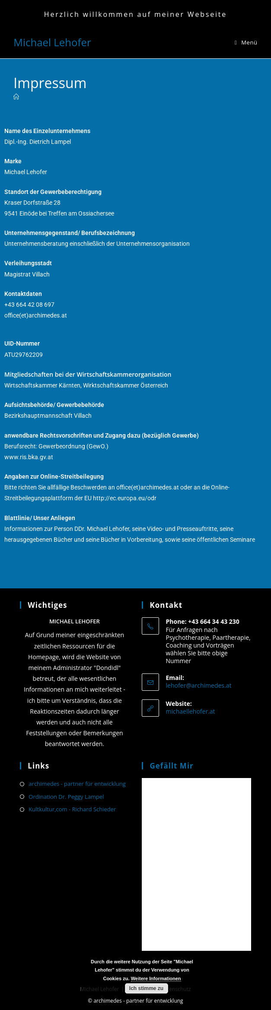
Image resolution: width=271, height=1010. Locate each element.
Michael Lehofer (52, 42)
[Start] (16, 97)
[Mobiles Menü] (246, 42)
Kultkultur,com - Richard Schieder (72, 809)
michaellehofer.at (190, 711)
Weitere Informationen (156, 978)
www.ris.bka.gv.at (28, 457)
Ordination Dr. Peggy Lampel (66, 796)
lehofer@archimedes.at (198, 685)
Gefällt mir (171, 766)
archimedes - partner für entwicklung (77, 784)
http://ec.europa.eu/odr (124, 498)
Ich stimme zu (146, 988)
